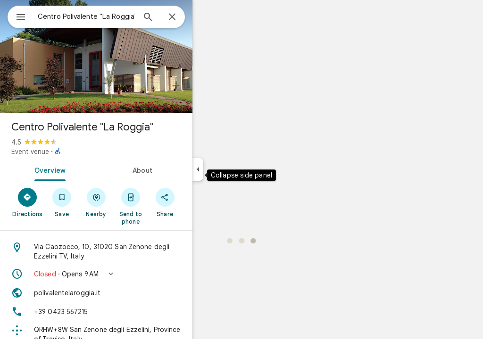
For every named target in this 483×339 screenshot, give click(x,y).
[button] (130, 274)
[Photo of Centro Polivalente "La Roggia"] (130, 56)
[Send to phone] (164, 206)
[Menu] (17, 16)
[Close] (206, 17)
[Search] (182, 18)
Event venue (64, 151)
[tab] (82, 169)
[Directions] (61, 202)
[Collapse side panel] (231, 169)
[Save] (96, 202)
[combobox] (111, 16)
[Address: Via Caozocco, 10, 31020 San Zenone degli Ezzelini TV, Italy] (130, 251)
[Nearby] (130, 202)
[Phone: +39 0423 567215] (130, 311)
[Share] (199, 202)
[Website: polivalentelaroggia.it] (130, 292)
